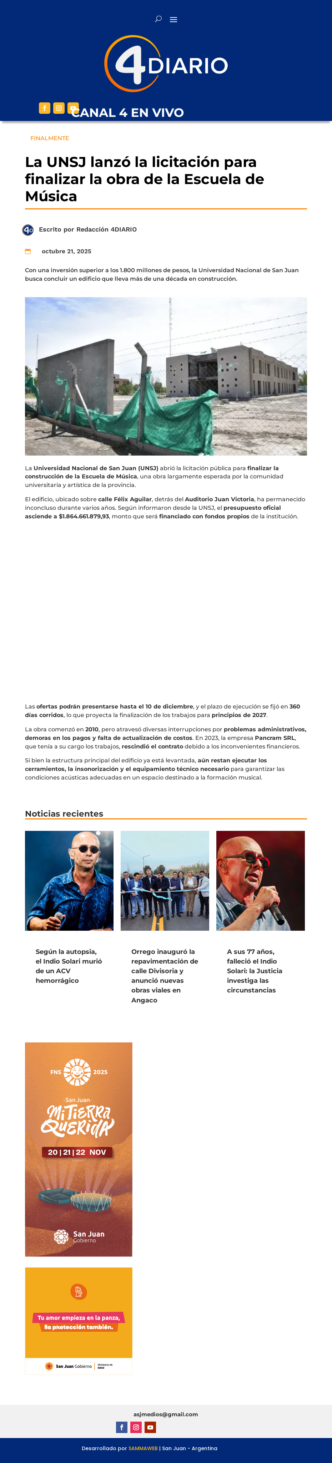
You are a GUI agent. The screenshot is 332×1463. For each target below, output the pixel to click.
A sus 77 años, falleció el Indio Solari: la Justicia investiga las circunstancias (254, 971)
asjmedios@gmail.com (166, 1414)
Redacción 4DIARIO (106, 229)
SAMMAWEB (143, 1448)
